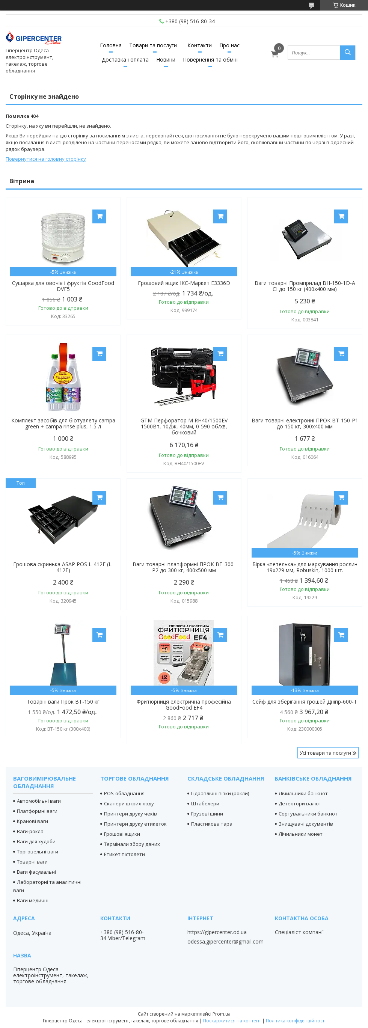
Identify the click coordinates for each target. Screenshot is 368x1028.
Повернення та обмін (210, 59)
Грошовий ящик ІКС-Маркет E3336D (184, 283)
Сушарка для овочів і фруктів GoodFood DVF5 (63, 286)
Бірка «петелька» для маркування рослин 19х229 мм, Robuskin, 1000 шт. (304, 567)
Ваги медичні (32, 900)
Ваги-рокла (30, 831)
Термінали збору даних (132, 844)
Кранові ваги (32, 821)
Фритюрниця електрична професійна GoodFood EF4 (184, 705)
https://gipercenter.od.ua (217, 932)
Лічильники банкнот (303, 793)
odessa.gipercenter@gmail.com (225, 942)
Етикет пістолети (124, 854)
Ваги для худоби (36, 841)
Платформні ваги (37, 811)
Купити (99, 216)
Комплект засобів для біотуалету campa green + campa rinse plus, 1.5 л (63, 424)
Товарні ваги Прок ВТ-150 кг (63, 702)
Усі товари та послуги (325, 752)
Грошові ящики (122, 834)
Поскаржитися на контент (232, 1020)
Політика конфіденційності (296, 1020)
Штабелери (205, 803)
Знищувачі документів (306, 823)
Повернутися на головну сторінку (46, 158)
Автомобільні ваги (39, 800)
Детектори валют (300, 803)
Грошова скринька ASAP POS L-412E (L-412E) (63, 567)
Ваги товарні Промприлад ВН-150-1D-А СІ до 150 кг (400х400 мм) (305, 286)
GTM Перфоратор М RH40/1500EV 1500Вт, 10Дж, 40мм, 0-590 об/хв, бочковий (184, 427)
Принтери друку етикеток (135, 823)
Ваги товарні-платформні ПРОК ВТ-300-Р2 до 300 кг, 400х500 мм (184, 567)
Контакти (199, 45)
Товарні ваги (32, 861)
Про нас (229, 45)
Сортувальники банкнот (308, 813)
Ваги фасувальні (36, 871)
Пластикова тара (211, 823)
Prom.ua (222, 1014)
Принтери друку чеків (130, 813)
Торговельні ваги (37, 851)
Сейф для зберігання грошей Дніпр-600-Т (304, 702)
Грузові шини (207, 813)
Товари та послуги (153, 45)
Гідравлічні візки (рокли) (220, 793)
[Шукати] (347, 52)
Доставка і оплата (125, 59)
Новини (165, 59)
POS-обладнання (124, 793)
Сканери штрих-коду (129, 803)
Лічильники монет (301, 834)
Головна (111, 45)
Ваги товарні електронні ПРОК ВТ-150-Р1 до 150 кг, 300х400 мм (305, 424)
